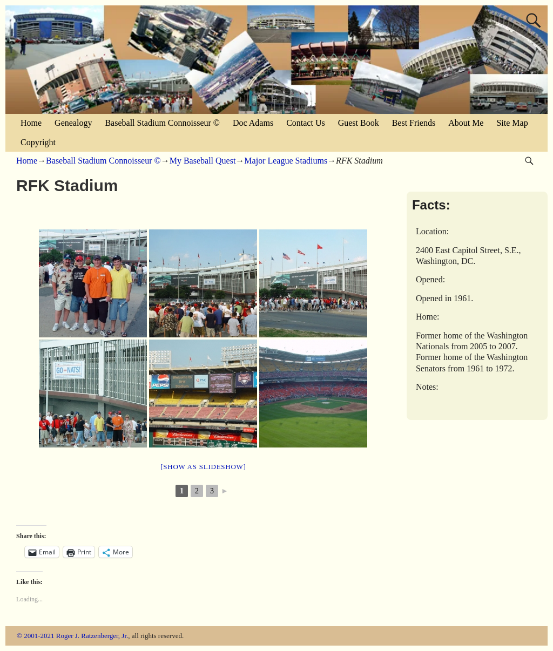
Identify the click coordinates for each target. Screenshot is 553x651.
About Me (465, 122)
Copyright (38, 142)
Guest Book (358, 122)
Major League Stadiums (285, 160)
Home (31, 122)
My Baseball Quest (203, 160)
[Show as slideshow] (203, 467)
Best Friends (413, 122)
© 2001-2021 (35, 636)
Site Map (512, 122)
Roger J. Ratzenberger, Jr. (92, 636)
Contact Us (305, 122)
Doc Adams (253, 122)
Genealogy (73, 122)
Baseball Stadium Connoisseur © (162, 122)
